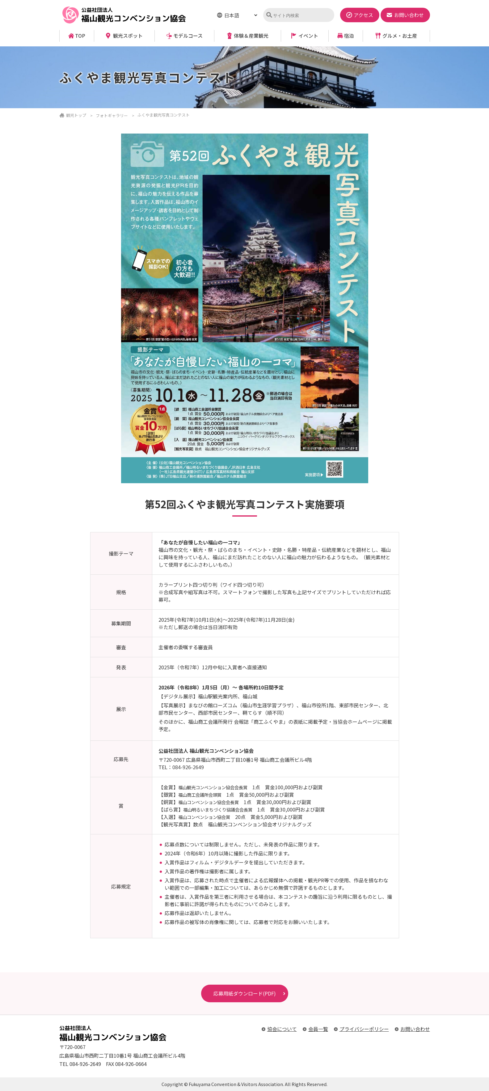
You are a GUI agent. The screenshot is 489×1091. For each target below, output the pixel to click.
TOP (80, 35)
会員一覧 (318, 1029)
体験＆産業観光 (251, 35)
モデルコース (188, 35)
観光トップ (76, 115)
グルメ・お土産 (399, 35)
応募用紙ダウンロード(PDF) (244, 993)
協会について (282, 1029)
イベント (308, 35)
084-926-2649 (188, 767)
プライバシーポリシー (364, 1029)
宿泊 (349, 35)
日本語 (231, 15)
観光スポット (128, 35)
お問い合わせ (415, 1029)
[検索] (301, 15)
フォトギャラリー (112, 115)
